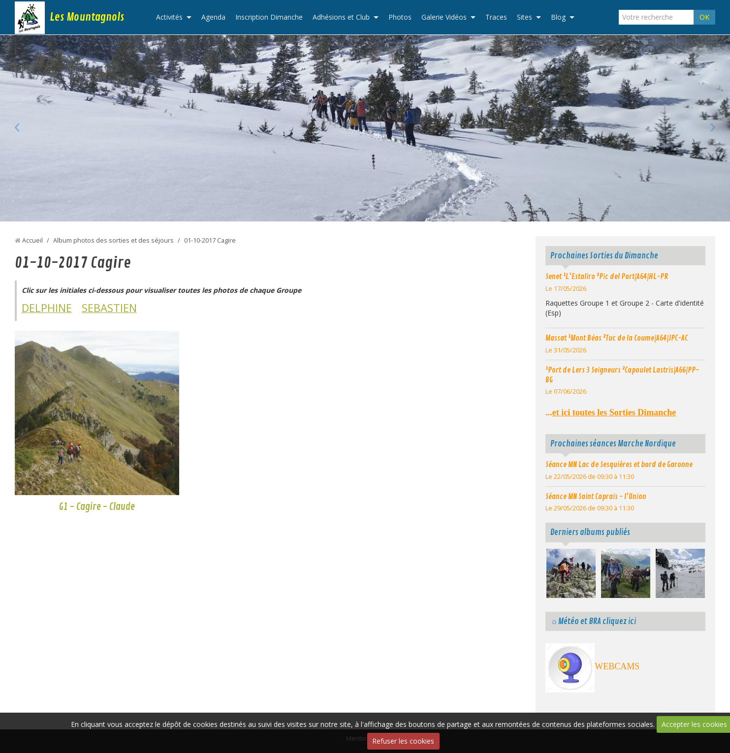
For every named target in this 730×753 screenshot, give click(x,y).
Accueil (32, 240)
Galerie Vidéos (444, 17)
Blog (558, 17)
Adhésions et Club (341, 17)
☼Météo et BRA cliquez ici (592, 621)
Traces (496, 17)
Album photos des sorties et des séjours (113, 240)
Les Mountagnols (87, 17)
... (610, 412)
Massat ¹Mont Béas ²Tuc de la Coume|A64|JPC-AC (616, 338)
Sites (524, 17)
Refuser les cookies (403, 741)
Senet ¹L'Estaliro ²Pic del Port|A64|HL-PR (606, 277)
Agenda (213, 17)
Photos (400, 17)
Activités (169, 17)
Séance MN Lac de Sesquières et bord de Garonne (619, 465)
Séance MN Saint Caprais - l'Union (595, 497)
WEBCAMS (617, 666)
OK (704, 17)
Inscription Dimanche (269, 17)
